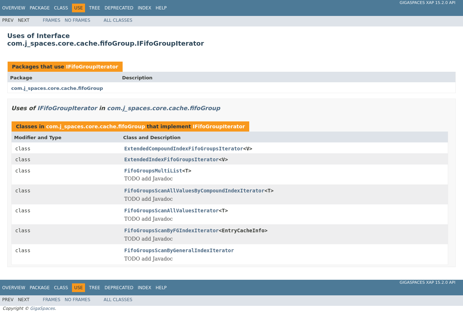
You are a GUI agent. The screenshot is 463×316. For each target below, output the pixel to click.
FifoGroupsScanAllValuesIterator (171, 210)
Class (61, 8)
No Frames (77, 20)
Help (161, 8)
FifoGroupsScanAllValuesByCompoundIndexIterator (194, 191)
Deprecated (119, 8)
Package (40, 8)
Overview (13, 8)
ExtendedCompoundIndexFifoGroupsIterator (183, 148)
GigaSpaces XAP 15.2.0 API (427, 2)
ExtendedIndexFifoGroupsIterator (171, 159)
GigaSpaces (42, 308)
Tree (94, 8)
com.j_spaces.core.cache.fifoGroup (57, 88)
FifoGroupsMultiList (153, 171)
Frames (51, 20)
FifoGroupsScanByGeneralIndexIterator (179, 250)
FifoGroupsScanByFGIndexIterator (171, 230)
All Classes (118, 20)
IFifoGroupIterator (92, 67)
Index (145, 8)
